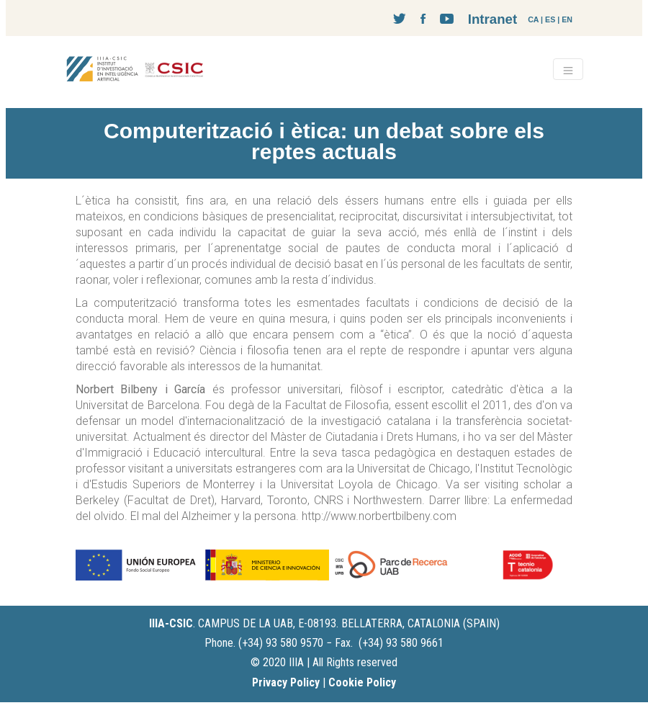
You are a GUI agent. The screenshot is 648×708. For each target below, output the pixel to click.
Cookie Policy (362, 682)
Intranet (492, 19)
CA (533, 19)
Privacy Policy (286, 682)
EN (567, 19)
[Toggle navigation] (568, 69)
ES (550, 19)
